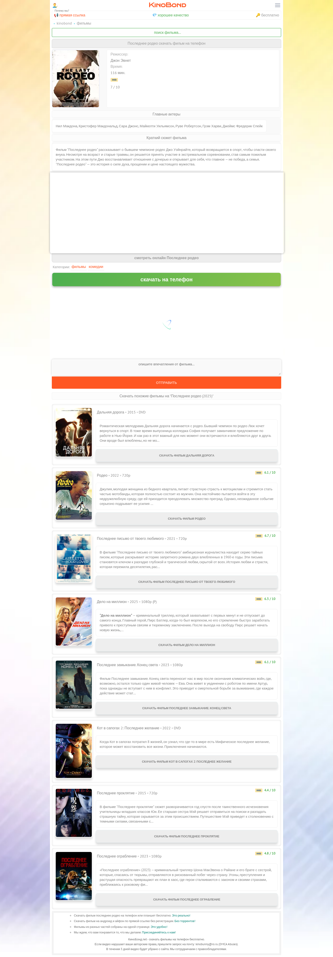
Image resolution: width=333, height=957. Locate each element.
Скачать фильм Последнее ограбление (186, 899)
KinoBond (167, 5)
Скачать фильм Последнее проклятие (186, 836)
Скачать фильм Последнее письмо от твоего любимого (186, 582)
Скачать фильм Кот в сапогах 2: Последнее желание (187, 762)
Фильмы (78, 266)
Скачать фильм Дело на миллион (186, 645)
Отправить (166, 382)
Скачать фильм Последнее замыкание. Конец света (186, 708)
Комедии (96, 266)
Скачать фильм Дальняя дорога (186, 455)
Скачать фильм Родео (187, 519)
